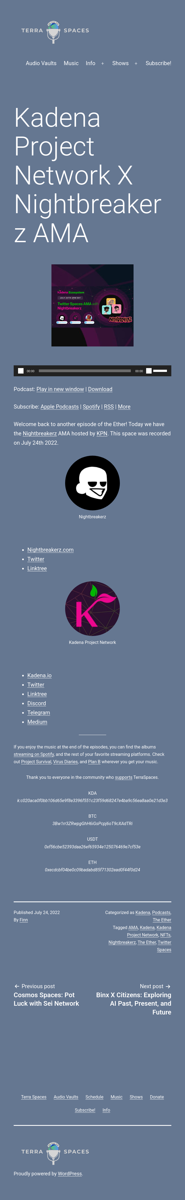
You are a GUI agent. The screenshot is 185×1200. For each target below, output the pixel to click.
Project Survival (36, 761)
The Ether (162, 920)
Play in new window (60, 389)
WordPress (70, 1173)
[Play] (21, 371)
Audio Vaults (41, 63)
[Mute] (149, 371)
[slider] (85, 370)
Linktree (37, 568)
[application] (92, 370)
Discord (36, 703)
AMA (133, 927)
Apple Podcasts (60, 406)
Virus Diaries (65, 761)
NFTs (165, 935)
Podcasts (161, 912)
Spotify (91, 406)
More (124, 406)
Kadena (142, 912)
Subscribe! (158, 63)
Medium (37, 722)
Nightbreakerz (40, 433)
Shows (120, 63)
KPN (102, 433)
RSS (109, 406)
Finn (24, 920)
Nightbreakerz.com (50, 549)
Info (91, 63)
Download (100, 389)
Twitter (35, 559)
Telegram (38, 712)
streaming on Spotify (34, 754)
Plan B (94, 761)
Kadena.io (39, 675)
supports (123, 777)
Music (71, 63)
